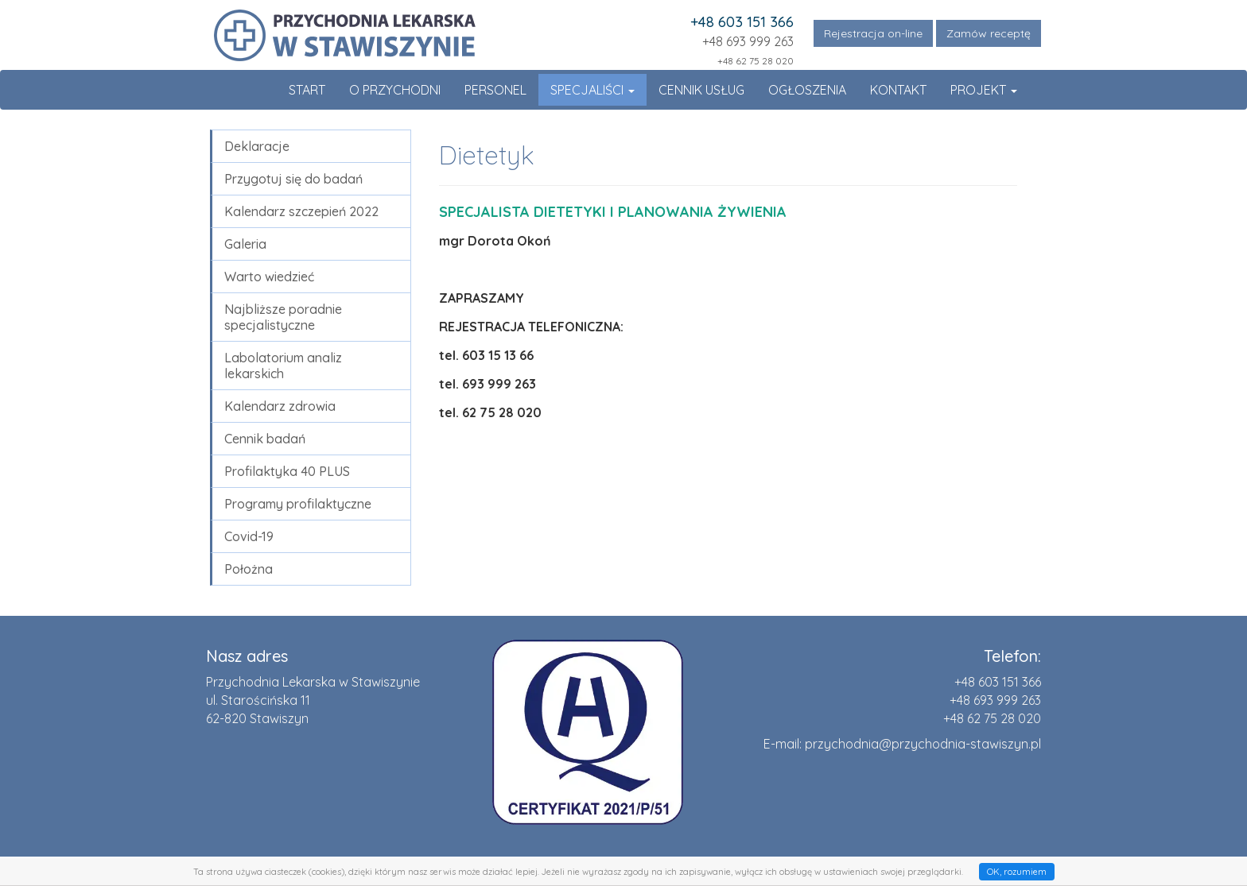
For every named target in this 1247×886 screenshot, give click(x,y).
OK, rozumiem (1017, 871)
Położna (248, 569)
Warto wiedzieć (269, 276)
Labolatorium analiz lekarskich (283, 365)
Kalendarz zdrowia (280, 406)
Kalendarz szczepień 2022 (301, 211)
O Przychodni (395, 90)
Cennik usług (701, 90)
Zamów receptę (988, 33)
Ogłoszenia (807, 90)
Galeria (245, 244)
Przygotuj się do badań (293, 179)
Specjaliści (592, 90)
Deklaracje (256, 146)
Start (307, 90)
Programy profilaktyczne (297, 504)
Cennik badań (264, 439)
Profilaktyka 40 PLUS (287, 471)
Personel (495, 90)
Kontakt (898, 90)
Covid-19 (249, 536)
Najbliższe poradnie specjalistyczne (283, 317)
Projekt (983, 90)
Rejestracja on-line (873, 33)
